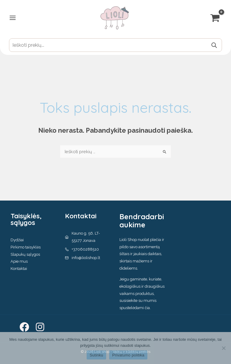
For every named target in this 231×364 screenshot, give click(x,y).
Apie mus (19, 261)
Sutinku (96, 355)
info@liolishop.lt (86, 257)
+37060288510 (85, 249)
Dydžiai (17, 240)
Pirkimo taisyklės (26, 247)
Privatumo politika (128, 355)
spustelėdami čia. (135, 307)
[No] (223, 348)
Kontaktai (19, 268)
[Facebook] (24, 327)
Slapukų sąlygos (25, 254)
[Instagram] (40, 327)
